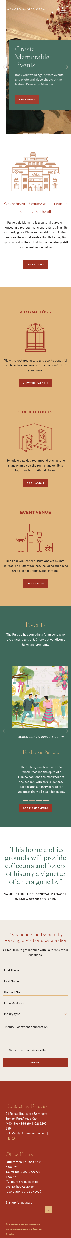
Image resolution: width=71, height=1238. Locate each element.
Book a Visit (35, 483)
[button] (5, 67)
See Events (36, 99)
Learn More (35, 264)
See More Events (35, 808)
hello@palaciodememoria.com (26, 1133)
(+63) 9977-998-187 (18, 1123)
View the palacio (35, 383)
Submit (35, 1062)
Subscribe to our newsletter (25, 1050)
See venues (35, 583)
